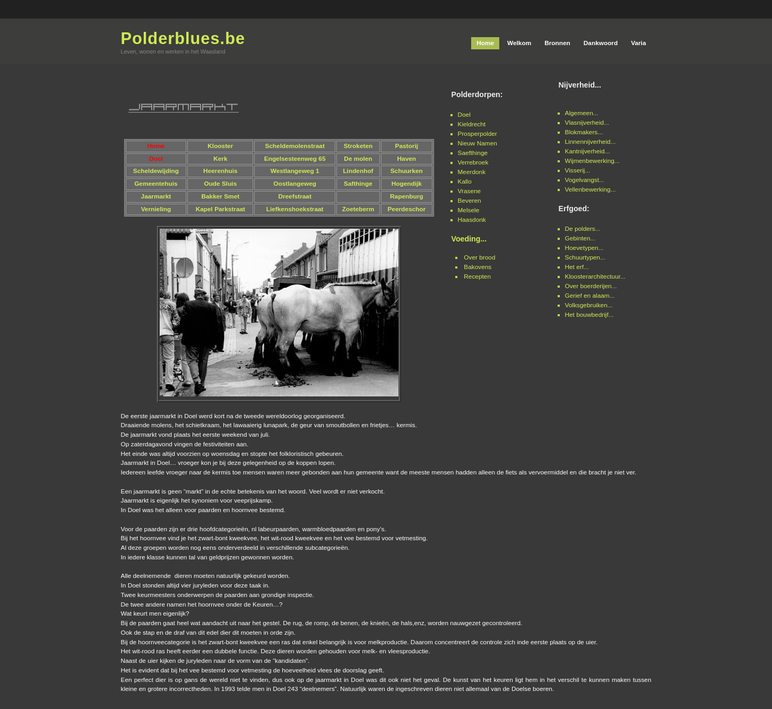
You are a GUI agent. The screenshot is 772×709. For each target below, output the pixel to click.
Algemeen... (581, 113)
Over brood (479, 257)
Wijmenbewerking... (592, 161)
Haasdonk (472, 219)
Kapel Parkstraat (220, 209)
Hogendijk (407, 183)
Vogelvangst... (584, 180)
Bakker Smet (220, 196)
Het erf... (577, 267)
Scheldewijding (156, 171)
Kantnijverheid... (587, 151)
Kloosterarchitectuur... (595, 276)
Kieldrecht (472, 124)
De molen (358, 158)
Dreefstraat (294, 196)
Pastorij (406, 146)
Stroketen (358, 146)
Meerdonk (472, 172)
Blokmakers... (584, 132)
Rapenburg (406, 196)
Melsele (469, 210)
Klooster (220, 146)
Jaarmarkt (156, 196)
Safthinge (358, 183)
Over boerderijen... (591, 286)
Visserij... (578, 170)
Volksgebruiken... (589, 305)
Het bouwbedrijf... (589, 314)
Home (155, 146)
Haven (407, 158)
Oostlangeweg (294, 183)
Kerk (220, 158)
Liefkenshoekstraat (295, 209)
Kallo (465, 181)
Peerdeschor (406, 209)
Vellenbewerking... (590, 189)
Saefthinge (473, 153)
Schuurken (407, 171)
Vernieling (156, 209)
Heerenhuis (220, 171)
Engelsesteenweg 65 (295, 158)
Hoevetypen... (584, 248)
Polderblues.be (183, 38)
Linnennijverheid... (590, 141)
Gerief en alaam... (590, 295)
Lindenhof (358, 171)
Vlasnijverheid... (587, 122)
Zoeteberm (358, 209)
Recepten (477, 276)
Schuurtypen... (585, 257)
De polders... (583, 228)
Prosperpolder (477, 133)
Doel (464, 114)
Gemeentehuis (156, 183)
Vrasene (469, 191)
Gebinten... (580, 238)
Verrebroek (473, 162)
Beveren (469, 200)
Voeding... (469, 239)
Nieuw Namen (477, 143)
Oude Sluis (220, 183)
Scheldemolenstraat (294, 146)
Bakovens (477, 267)
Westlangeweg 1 (295, 171)
